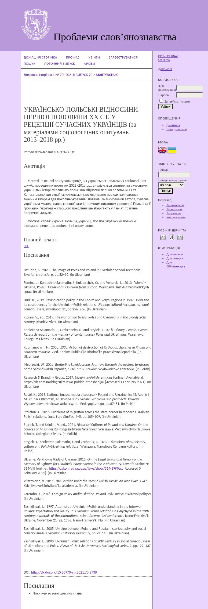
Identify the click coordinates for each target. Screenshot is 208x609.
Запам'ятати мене (177, 101)
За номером (175, 205)
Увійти (94, 57)
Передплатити (176, 129)
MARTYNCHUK (107, 75)
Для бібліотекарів (175, 264)
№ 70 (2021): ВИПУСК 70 (73, 75)
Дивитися (173, 125)
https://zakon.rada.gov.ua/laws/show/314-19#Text (86, 468)
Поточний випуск (59, 63)
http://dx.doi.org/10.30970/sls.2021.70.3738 (64, 572)
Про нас (73, 57)
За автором (174, 209)
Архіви (89, 63)
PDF (26, 246)
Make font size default (171, 237)
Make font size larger (180, 237)
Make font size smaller (163, 237)
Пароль (163, 95)
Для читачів (174, 254)
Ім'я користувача (167, 88)
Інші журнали (175, 217)
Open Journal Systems (168, 58)
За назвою (173, 213)
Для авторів (174, 258)
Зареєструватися (123, 57)
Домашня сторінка (40, 57)
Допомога (165, 69)
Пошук (29, 63)
